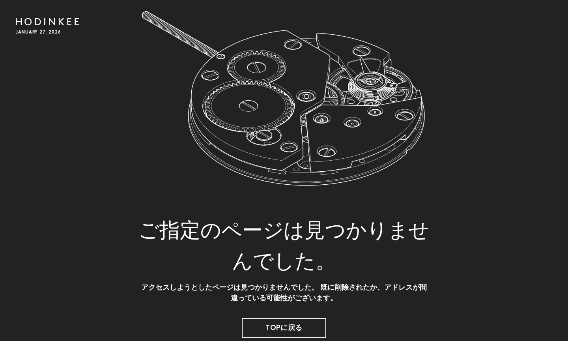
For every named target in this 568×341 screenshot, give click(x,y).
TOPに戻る (283, 328)
